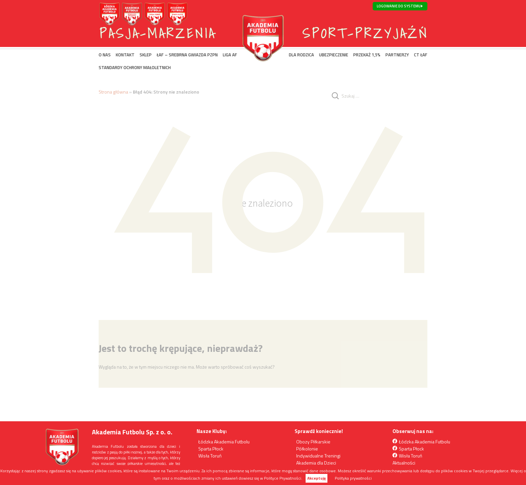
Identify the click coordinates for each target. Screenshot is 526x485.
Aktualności (403, 462)
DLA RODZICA (301, 54)
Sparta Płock (210, 448)
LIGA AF (230, 54)
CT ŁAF (420, 54)
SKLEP (146, 54)
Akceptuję (316, 478)
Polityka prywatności (353, 478)
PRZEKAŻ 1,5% (366, 54)
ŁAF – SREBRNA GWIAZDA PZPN (187, 54)
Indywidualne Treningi (318, 455)
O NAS (105, 54)
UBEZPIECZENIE (333, 54)
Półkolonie (307, 448)
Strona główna (113, 91)
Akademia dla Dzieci (316, 462)
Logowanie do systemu (399, 6)
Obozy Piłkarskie (313, 441)
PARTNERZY (397, 54)
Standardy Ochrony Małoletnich (135, 67)
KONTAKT (125, 54)
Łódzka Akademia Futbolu (224, 441)
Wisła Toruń (210, 455)
